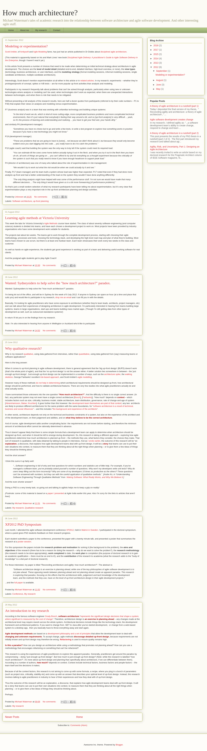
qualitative (28, 354)
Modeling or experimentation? (26, 46)
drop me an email (63, 297)
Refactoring (65, 639)
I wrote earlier (94, 441)
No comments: (41, 197)
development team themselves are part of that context (96, 403)
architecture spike (112, 374)
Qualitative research (34, 508)
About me (24, 30)
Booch (77, 397)
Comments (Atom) (78, 725)
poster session (24, 541)
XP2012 (70, 530)
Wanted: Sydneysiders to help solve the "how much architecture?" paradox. (58, 283)
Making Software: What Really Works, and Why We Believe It (95, 477)
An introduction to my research (27, 611)
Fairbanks (87, 397)
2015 (156, 54)
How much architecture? (40, 12)
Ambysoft (24, 52)
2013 (156, 63)
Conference (17, 594)
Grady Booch (51, 616)
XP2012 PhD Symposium (23, 524)
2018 (156, 45)
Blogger (119, 745)
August (160, 80)
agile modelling (85, 377)
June (158, 84)
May (158, 89)
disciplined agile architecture (113, 52)
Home (11, 30)
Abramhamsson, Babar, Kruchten (21, 403)
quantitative (84, 354)
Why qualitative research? (23, 348)
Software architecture (22, 201)
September (162, 71)
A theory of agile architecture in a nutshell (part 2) (174, 133)
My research (41, 30)
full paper (18, 582)
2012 (156, 67)
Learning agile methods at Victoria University (37, 218)
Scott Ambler (11, 52)
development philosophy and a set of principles (69, 633)
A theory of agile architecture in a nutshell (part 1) (174, 106)
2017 (156, 49)
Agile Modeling (40, 52)
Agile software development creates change (171, 119)
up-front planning (41, 201)
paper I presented (56, 493)
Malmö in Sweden (90, 530)
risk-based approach (49, 377)
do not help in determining (47, 383)
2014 (156, 58)
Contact (56, 30)
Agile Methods (50, 223)
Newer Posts (12, 717)
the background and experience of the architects (75, 409)
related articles (87, 80)
